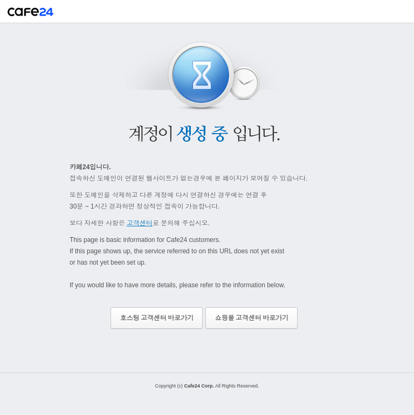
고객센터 (140, 223)
